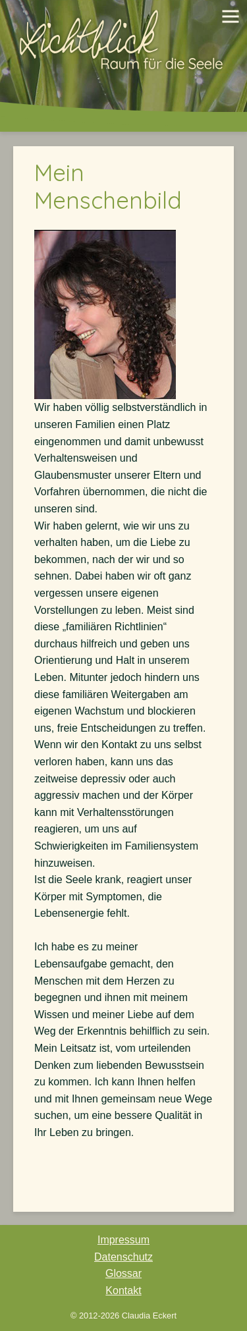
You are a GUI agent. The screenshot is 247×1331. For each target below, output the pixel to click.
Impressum (123, 1239)
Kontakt (123, 1290)
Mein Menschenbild (108, 186)
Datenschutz (123, 1257)
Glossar (123, 1273)
